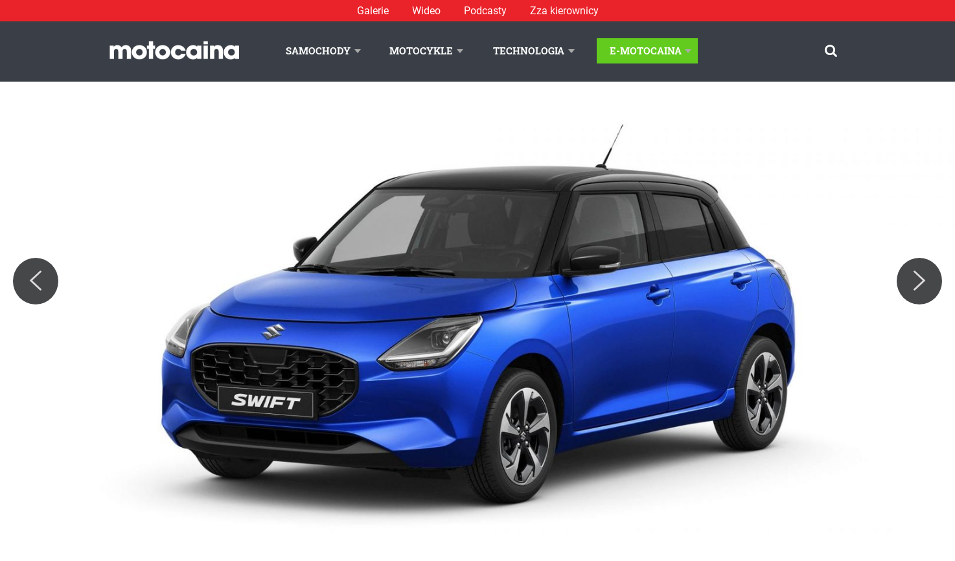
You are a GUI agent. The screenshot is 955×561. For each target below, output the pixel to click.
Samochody (318, 50)
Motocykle (421, 50)
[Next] (919, 281)
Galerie (373, 11)
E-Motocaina (646, 50)
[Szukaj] (831, 51)
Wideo (426, 11)
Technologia (528, 50)
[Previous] (35, 281)
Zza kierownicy (564, 11)
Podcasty (485, 11)
